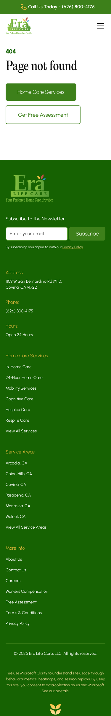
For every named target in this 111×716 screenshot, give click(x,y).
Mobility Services (21, 388)
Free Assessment (21, 602)
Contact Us (16, 570)
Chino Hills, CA (19, 473)
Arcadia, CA (16, 463)
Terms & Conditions (24, 612)
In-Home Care (19, 366)
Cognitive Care (19, 399)
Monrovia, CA (18, 505)
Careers (13, 580)
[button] (99, 26)
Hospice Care (18, 409)
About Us (14, 559)
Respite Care (17, 420)
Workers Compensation (27, 591)
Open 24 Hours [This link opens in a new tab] (19, 334)
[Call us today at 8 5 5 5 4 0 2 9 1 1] (55, 7)
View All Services (21, 431)
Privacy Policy (18, 623)
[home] (19, 25)
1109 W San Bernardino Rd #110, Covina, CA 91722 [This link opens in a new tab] (34, 284)
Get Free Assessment (43, 115)
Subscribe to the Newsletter (35, 219)
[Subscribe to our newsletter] (87, 234)
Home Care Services (41, 92)
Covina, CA (16, 484)
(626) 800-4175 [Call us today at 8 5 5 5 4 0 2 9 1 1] (19, 311)
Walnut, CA (15, 516)
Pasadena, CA (18, 495)
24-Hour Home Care (24, 377)
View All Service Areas (26, 527)
